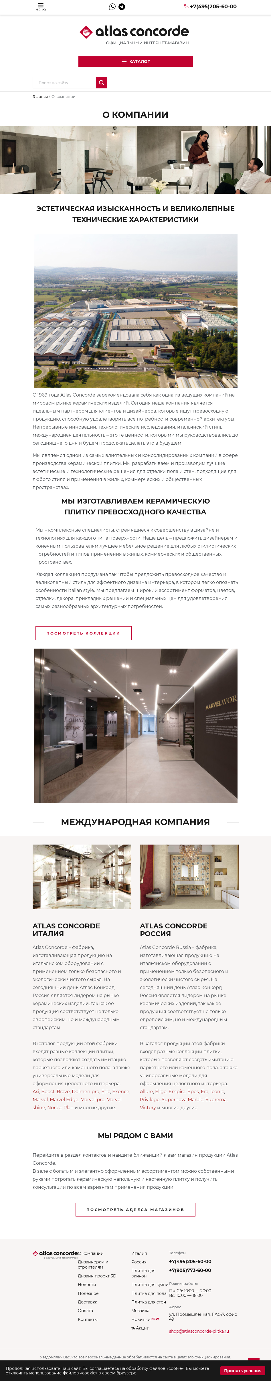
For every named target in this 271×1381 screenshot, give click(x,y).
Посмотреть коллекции (83, 633)
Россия (139, 1262)
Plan (69, 1107)
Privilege (150, 1099)
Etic (105, 1091)
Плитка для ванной (143, 1273)
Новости (87, 1284)
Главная (41, 96)
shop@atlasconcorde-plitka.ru (199, 1331)
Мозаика (140, 1310)
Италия (139, 1253)
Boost (48, 1091)
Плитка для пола (149, 1293)
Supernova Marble (182, 1099)
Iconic (217, 1091)
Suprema (216, 1099)
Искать (101, 83)
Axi (36, 1091)
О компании (91, 1253)
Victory (148, 1107)
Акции (140, 1328)
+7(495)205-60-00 (213, 6)
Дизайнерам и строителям (93, 1264)
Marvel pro (92, 1099)
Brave (63, 1091)
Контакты (88, 1319)
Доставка (87, 1302)
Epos (193, 1091)
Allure (146, 1091)
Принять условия (243, 1370)
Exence (120, 1091)
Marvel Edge (64, 1099)
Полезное (88, 1293)
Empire (177, 1091)
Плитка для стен (148, 1302)
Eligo (161, 1091)
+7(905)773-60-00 (190, 1270)
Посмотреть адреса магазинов (135, 1209)
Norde (54, 1107)
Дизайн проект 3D (97, 1276)
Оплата (85, 1310)
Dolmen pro (85, 1091)
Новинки (145, 1319)
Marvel (40, 1099)
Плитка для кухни (150, 1284)
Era (204, 1091)
